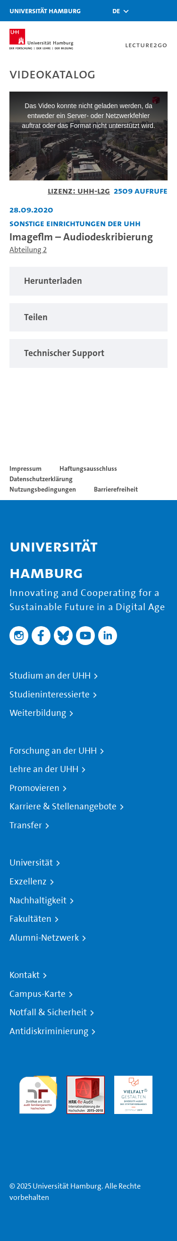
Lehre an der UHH (43, 769)
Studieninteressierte (49, 694)
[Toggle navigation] (165, 10)
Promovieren (34, 788)
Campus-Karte (37, 994)
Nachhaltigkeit (38, 900)
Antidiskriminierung (48, 1031)
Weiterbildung (37, 713)
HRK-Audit (131, 1081)
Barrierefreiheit (116, 489)
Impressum (25, 468)
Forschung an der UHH (53, 751)
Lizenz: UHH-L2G (79, 190)
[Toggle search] (141, 10)
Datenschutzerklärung (41, 479)
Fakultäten (30, 919)
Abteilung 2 (28, 250)
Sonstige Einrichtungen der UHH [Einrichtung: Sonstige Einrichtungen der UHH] (75, 223)
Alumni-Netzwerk (44, 938)
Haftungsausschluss (88, 468)
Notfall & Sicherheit (48, 1012)
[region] (88, 281)
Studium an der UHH (50, 676)
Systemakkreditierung (38, 1119)
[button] (116, 11)
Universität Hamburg (45, 11)
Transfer (25, 825)
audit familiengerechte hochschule (38, 1092)
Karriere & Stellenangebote (63, 806)
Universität (31, 863)
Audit (75, 1081)
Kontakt (24, 975)
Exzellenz (28, 882)
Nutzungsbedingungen (42, 489)
